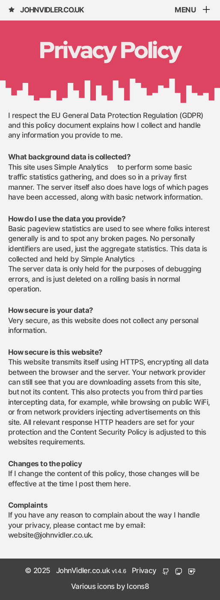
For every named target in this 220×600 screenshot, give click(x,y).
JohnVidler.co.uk (46, 10)
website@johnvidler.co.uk (50, 535)
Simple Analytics (81, 167)
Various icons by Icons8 (110, 586)
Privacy (144, 571)
